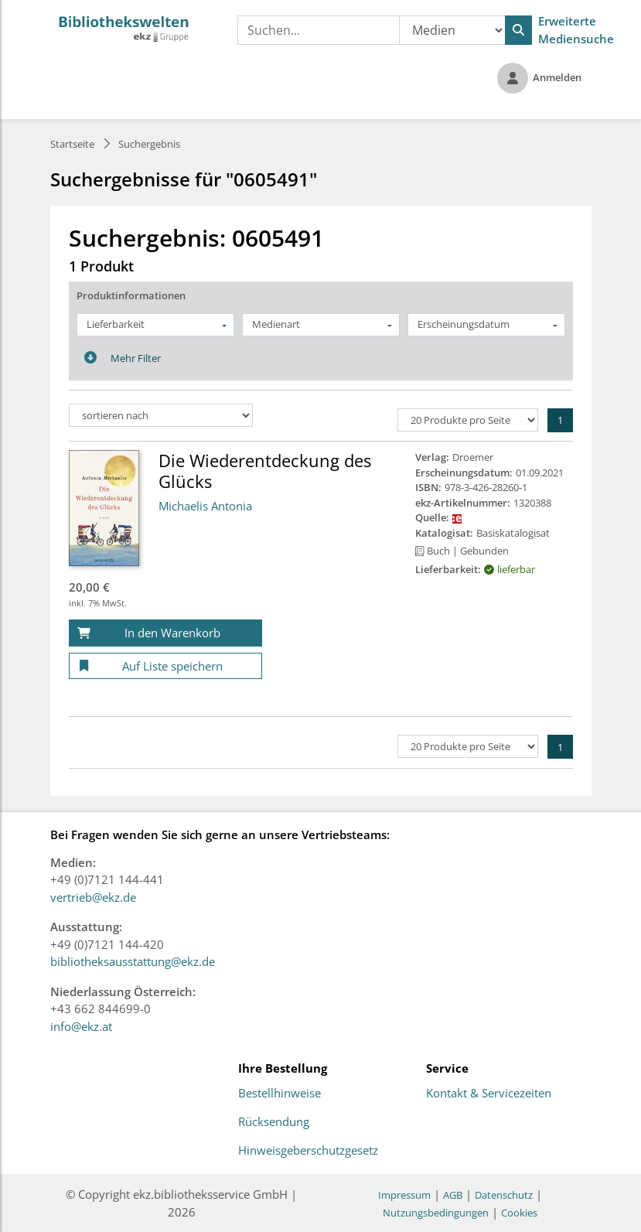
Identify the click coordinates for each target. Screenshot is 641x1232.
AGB (452, 1195)
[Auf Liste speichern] (165, 666)
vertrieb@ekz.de (93, 897)
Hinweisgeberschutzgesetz (308, 1150)
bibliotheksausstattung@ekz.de (132, 961)
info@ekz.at (81, 1026)
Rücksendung (273, 1122)
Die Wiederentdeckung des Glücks (265, 470)
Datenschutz (504, 1195)
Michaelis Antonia (205, 506)
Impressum (404, 1195)
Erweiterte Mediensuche (576, 29)
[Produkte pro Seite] (467, 420)
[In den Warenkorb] (165, 633)
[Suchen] (518, 30)
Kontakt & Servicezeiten (488, 1093)
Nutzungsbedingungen (436, 1213)
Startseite (72, 144)
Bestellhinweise (279, 1093)
